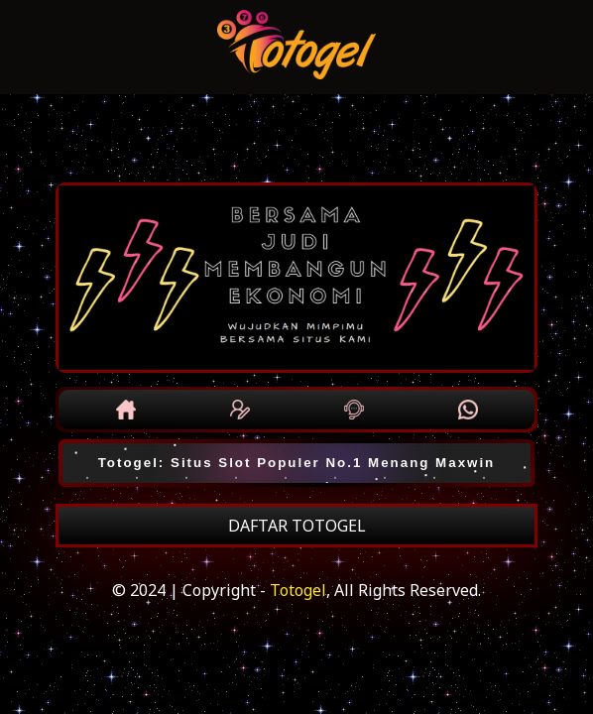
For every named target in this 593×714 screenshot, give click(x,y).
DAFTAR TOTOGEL (297, 525)
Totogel (298, 590)
